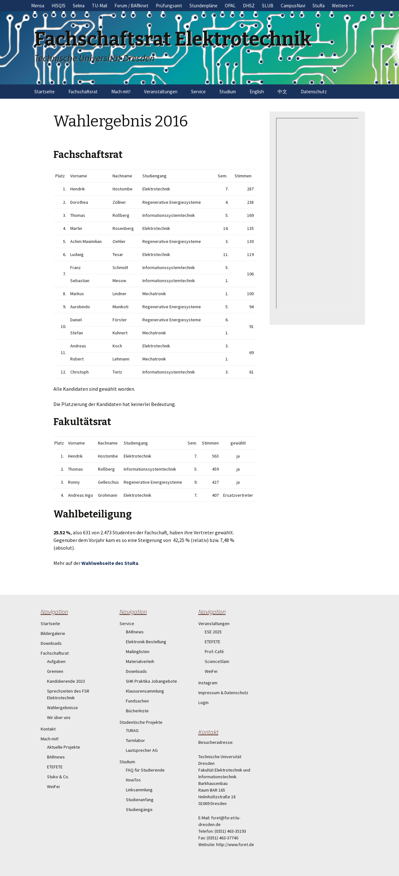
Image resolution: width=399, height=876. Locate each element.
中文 (282, 92)
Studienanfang (140, 799)
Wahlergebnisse (62, 707)
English (257, 92)
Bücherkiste (137, 711)
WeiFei (53, 786)
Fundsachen (137, 701)
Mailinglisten (137, 651)
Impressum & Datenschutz (223, 692)
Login (203, 702)
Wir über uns (59, 717)
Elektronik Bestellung (146, 642)
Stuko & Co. (58, 777)
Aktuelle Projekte (63, 747)
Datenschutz (314, 92)
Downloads (51, 643)
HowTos (133, 780)
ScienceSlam (217, 661)
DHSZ (249, 6)
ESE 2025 (213, 632)
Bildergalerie (53, 633)
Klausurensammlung (145, 691)
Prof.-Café (214, 651)
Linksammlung (139, 790)
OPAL (230, 6)
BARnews (56, 757)
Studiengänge (139, 809)
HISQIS (58, 6)
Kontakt (48, 729)
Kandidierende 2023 (66, 681)
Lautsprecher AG (142, 750)
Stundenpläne (203, 6)
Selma (79, 6)
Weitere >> (343, 6)
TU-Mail (99, 6)
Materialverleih (140, 661)
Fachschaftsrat (83, 92)
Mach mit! (120, 92)
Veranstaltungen (160, 92)
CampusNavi (293, 6)
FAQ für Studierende (145, 770)
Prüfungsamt (169, 6)
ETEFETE (55, 767)
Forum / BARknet (131, 6)
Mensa (37, 6)
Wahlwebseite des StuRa (109, 563)
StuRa (319, 6)
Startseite (44, 92)
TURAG (132, 730)
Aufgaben (56, 661)
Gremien (55, 671)
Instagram (207, 683)
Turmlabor (135, 740)
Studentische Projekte (141, 722)
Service (198, 92)
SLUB (267, 6)
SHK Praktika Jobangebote (151, 681)
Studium (227, 92)
